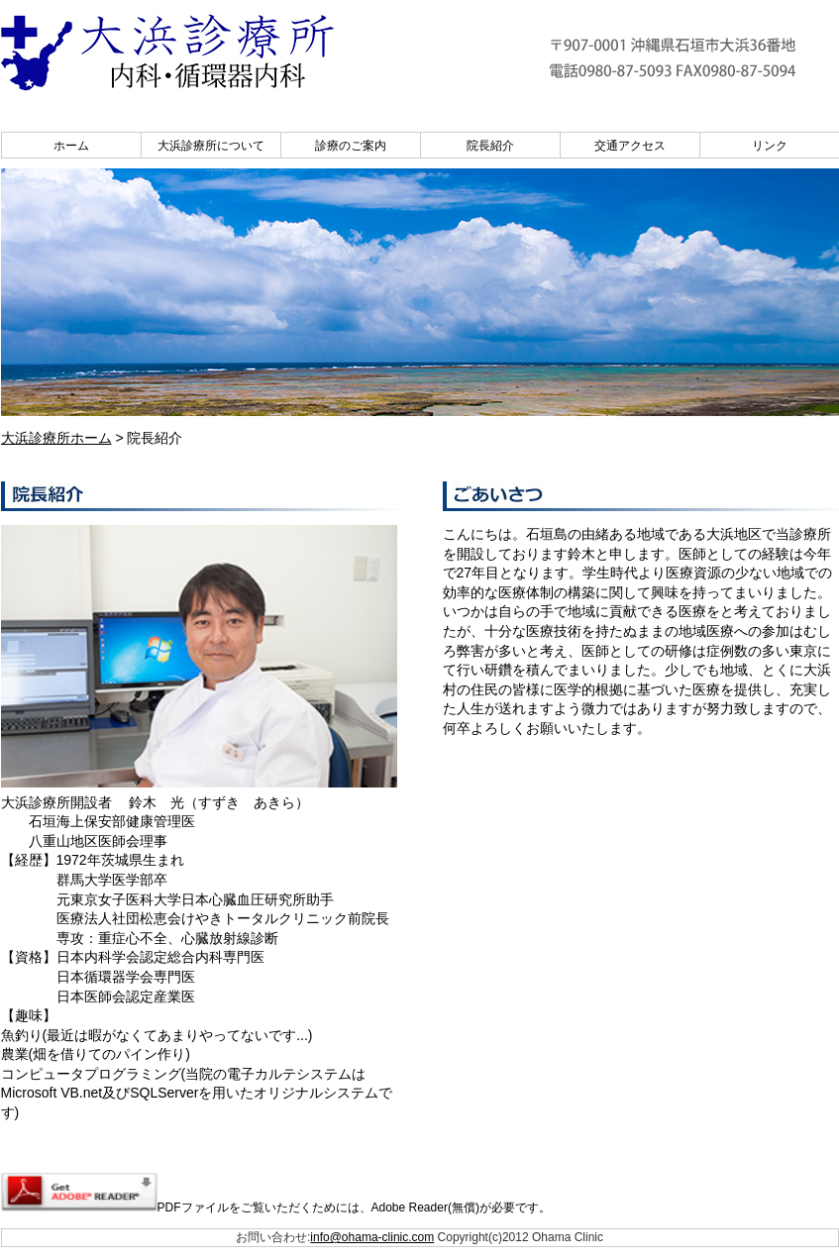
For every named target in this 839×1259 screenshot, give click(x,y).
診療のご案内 (350, 146)
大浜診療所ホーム (56, 438)
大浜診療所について (210, 146)
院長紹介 (490, 146)
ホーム (71, 146)
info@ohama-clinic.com (372, 1237)
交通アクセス (630, 146)
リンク (769, 146)
